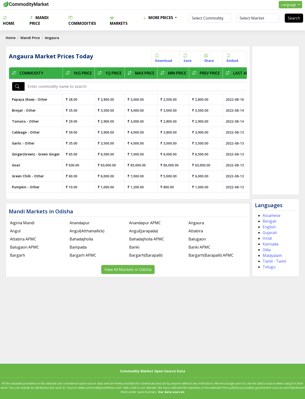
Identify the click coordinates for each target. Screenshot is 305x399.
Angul (16, 231)
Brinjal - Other (25, 110)
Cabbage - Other (27, 132)
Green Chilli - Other (29, 176)
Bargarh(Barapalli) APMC (210, 255)
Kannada (269, 244)
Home (8, 20)
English (268, 226)
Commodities (82, 20)
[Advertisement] (274, 120)
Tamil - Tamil (273, 261)
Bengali (268, 221)
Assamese (271, 215)
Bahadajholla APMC (146, 239)
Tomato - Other (26, 121)
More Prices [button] (158, 17)
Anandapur (80, 222)
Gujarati (269, 232)
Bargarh (18, 255)
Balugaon (197, 239)
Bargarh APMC (83, 255)
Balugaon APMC (26, 247)
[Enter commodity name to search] (143, 86)
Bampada (78, 247)
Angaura (196, 222)
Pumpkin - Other (27, 187)
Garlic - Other (24, 143)
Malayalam (271, 255)
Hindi (266, 238)
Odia (266, 249)
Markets (118, 20)
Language (289, 4)
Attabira (195, 231)
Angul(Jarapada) (143, 231)
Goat (17, 165)
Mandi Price (39, 20)
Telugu (268, 266)
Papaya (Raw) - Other (31, 99)
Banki (134, 247)
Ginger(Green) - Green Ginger (37, 154)
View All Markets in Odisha (128, 269)
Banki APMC (199, 247)
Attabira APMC (24, 239)
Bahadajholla (82, 239)
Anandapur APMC (145, 222)
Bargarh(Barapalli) (146, 255)
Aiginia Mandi (23, 222)
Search (294, 18)
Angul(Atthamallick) (87, 231)
